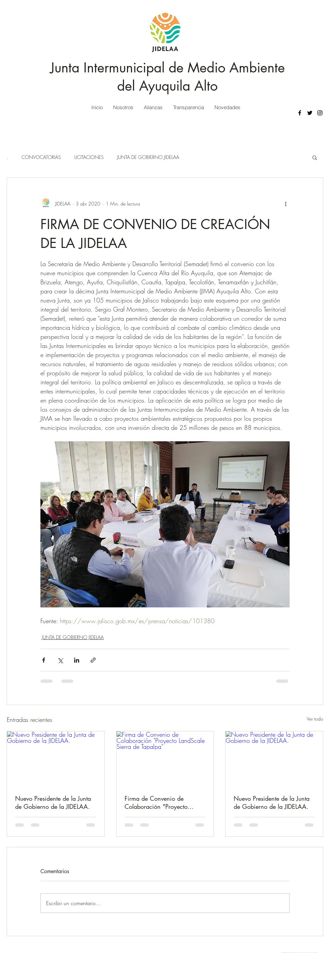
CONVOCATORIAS (41, 157)
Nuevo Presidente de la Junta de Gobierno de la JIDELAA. (53, 802)
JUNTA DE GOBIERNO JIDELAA (148, 157)
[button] (314, 157)
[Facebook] (299, 112)
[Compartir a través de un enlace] (93, 660)
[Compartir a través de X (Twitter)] (60, 660)
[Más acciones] (286, 203)
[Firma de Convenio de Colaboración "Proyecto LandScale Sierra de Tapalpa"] (165, 758)
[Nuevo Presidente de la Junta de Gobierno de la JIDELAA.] (55, 758)
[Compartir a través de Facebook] (43, 660)
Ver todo (315, 719)
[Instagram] (320, 112)
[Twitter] (309, 112)
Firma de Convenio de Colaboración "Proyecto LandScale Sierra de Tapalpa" (163, 802)
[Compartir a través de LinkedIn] (76, 660)
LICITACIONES (89, 157)
